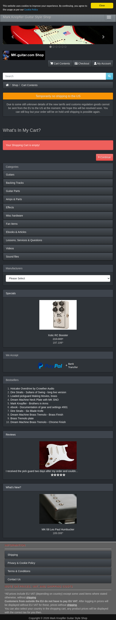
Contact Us (14, 579)
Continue (104, 157)
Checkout (82, 63)
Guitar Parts (13, 191)
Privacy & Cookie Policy (21, 562)
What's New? (13, 487)
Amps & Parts (14, 199)
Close (102, 5)
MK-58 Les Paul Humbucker (58, 529)
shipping (31, 597)
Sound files (12, 256)
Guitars (10, 174)
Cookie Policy (31, 9)
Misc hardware (14, 215)
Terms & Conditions (19, 571)
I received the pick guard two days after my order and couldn (41, 471)
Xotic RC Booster (58, 335)
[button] (11, 35)
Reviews (11, 434)
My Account (102, 63)
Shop (15, 85)
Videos (10, 248)
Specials (11, 293)
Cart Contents (60, 63)
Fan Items (12, 223)
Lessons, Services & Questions (24, 240)
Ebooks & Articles (16, 232)
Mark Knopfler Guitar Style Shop (27, 17)
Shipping (13, 554)
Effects (10, 207)
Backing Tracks (15, 182)
